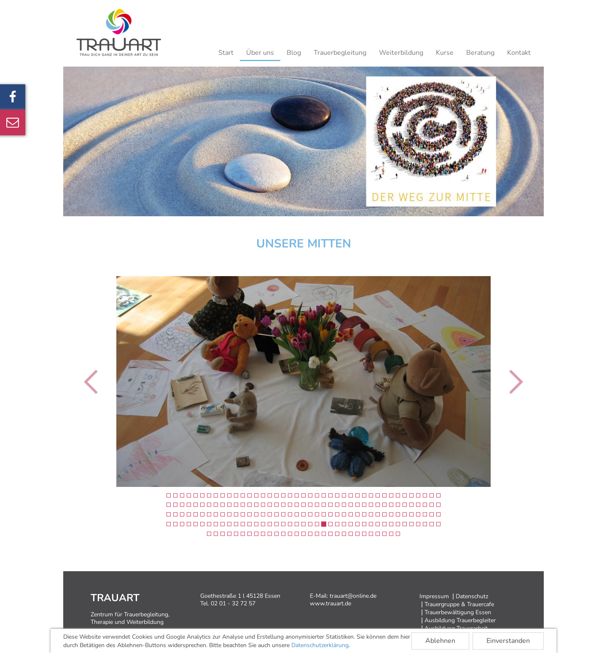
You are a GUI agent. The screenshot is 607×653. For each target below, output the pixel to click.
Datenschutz (472, 596)
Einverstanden (508, 640)
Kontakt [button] (519, 52)
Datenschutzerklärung (320, 645)
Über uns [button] (260, 52)
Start (226, 52)
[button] (93, 381)
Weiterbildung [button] (401, 52)
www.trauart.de (330, 603)
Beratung (480, 52)
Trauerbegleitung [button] (340, 52)
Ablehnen (440, 640)
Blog (294, 52)
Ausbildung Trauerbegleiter (460, 620)
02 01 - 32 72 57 (233, 603)
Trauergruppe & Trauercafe (459, 604)
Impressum (434, 596)
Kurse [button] (445, 52)
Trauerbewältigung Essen (457, 612)
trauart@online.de (353, 596)
